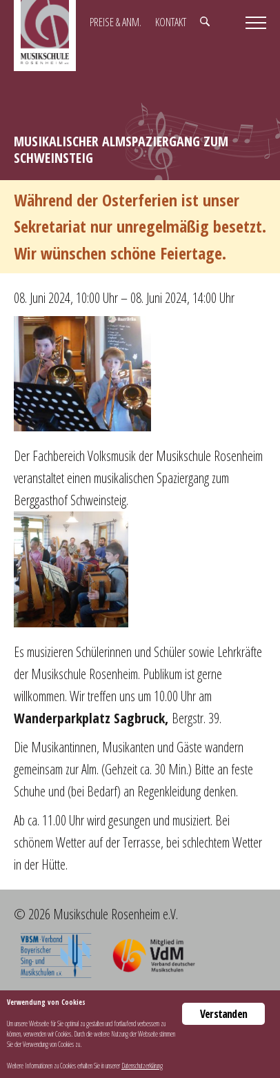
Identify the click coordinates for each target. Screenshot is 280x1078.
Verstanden (223, 1013)
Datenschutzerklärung (142, 1065)
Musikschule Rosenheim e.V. (45, 35)
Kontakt (170, 22)
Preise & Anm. (115, 22)
